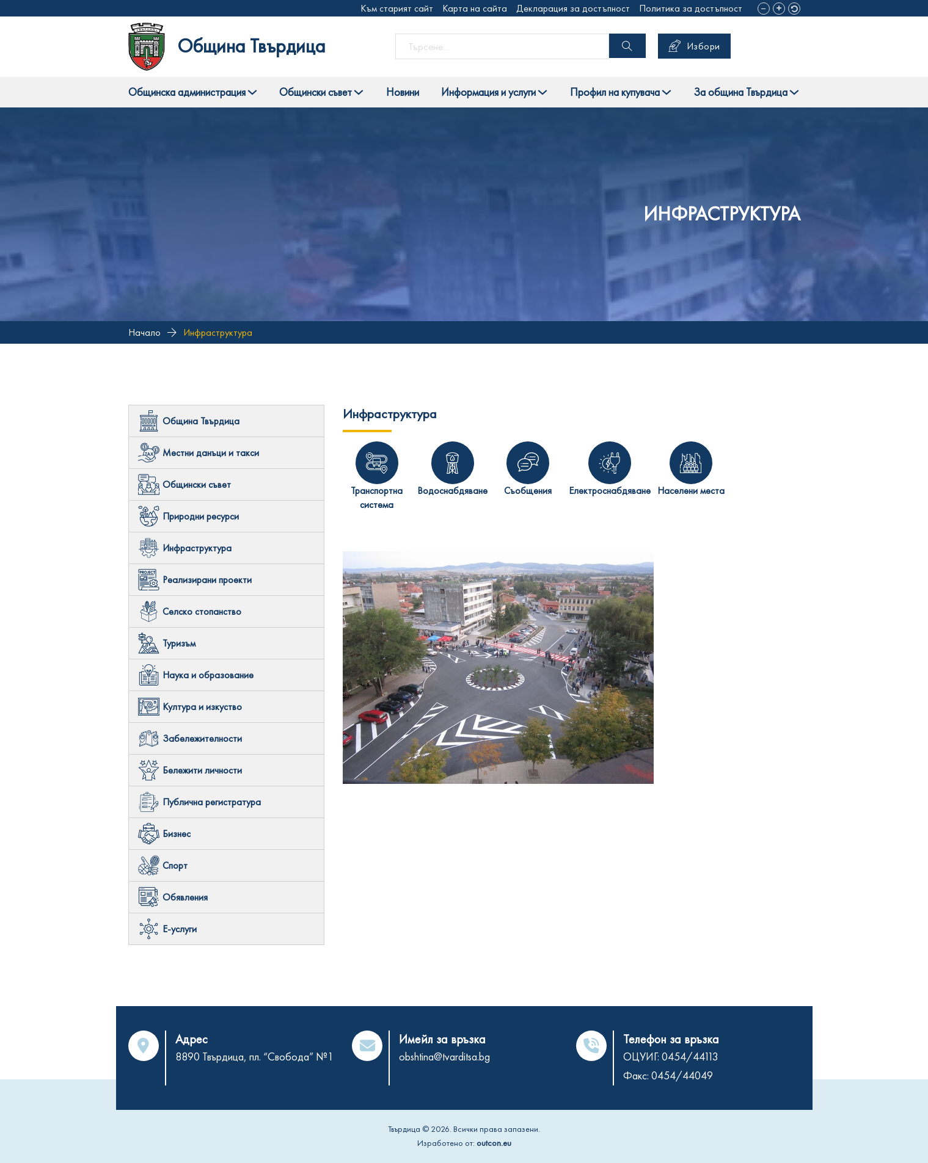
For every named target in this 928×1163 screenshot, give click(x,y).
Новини (402, 92)
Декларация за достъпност (573, 8)
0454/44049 (682, 1075)
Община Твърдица (251, 46)
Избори (694, 46)
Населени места (691, 490)
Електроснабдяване (610, 490)
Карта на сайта (474, 8)
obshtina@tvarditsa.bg (444, 1056)
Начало (144, 332)
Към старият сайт (396, 8)
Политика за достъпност (690, 8)
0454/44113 (690, 1056)
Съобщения (528, 490)
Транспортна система (377, 497)
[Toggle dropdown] (252, 92)
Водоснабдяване (452, 490)
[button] (764, 8)
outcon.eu (494, 1142)
